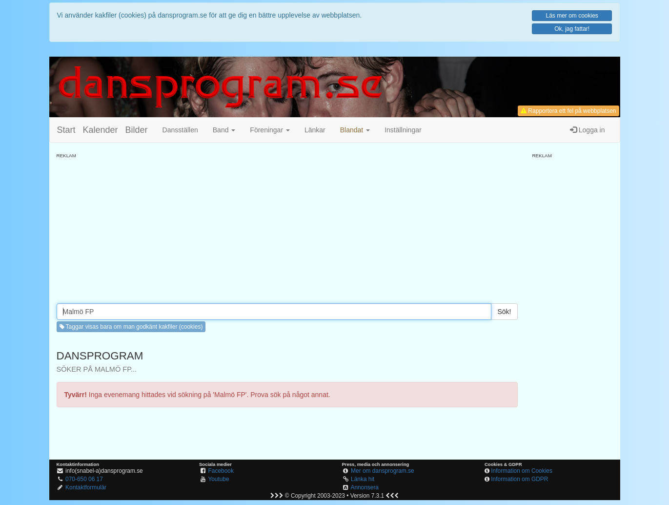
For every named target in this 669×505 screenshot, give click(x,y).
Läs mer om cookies (572, 15)
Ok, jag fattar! (571, 28)
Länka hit (362, 479)
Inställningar (403, 130)
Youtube (218, 479)
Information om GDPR (519, 479)
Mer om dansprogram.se (382, 470)
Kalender (100, 130)
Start (66, 130)
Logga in (587, 130)
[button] (355, 130)
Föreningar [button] (270, 130)
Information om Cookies (521, 470)
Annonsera (364, 487)
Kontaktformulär (85, 487)
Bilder (136, 130)
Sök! (504, 312)
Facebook (221, 470)
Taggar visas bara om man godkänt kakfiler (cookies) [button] (131, 326)
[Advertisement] (287, 227)
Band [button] (224, 130)
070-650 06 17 (84, 479)
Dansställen (180, 130)
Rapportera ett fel (568, 110)
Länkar (314, 130)
